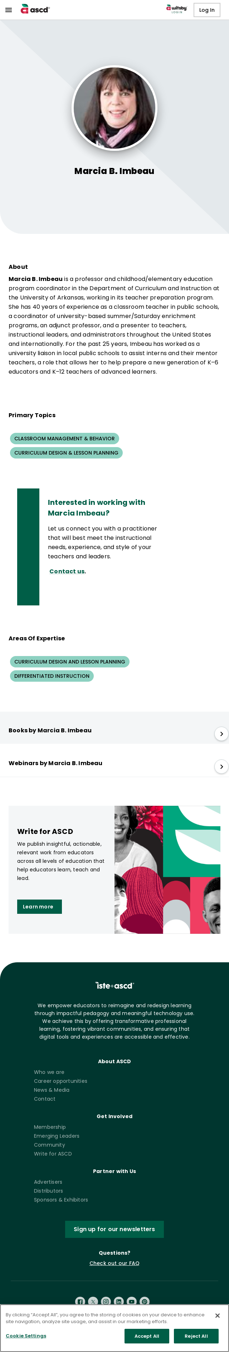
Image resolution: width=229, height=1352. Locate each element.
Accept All (147, 1340)
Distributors (48, 1190)
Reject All (196, 1340)
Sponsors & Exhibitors (61, 1199)
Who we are (49, 1072)
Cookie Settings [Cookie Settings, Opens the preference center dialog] (26, 1339)
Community (49, 1144)
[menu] (8, 10)
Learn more (38, 906)
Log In (207, 10)
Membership (50, 1127)
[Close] (217, 1319)
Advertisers (48, 1181)
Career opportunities (60, 1081)
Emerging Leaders (56, 1136)
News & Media (51, 1090)
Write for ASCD (53, 1153)
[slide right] (221, 734)
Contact (44, 1098)
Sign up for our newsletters (114, 1229)
